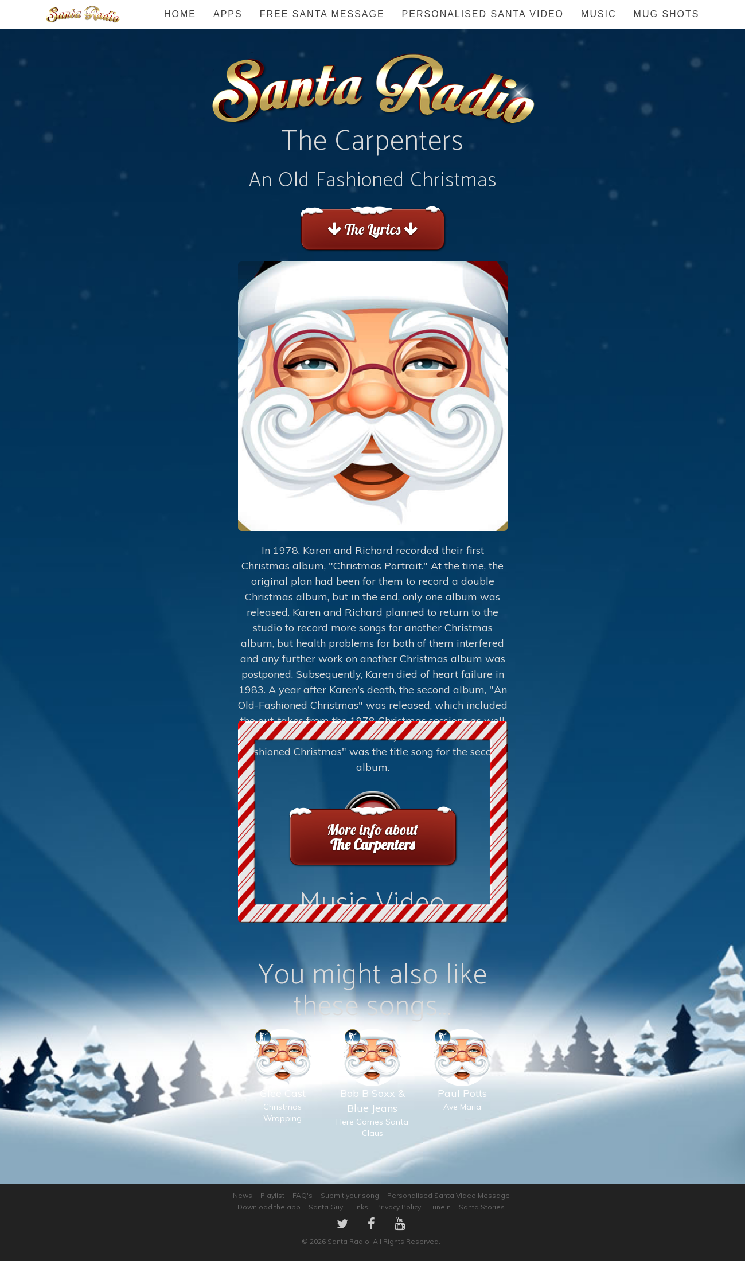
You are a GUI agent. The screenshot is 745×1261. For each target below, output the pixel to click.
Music (599, 14)
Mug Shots (667, 14)
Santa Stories (482, 1207)
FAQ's (302, 1195)
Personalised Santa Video (483, 14)
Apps (228, 14)
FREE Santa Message (322, 14)
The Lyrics (372, 229)
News (242, 1195)
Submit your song (350, 1195)
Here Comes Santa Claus (372, 1095)
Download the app (269, 1207)
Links (359, 1207)
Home (180, 14)
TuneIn (440, 1207)
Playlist (272, 1195)
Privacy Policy (398, 1207)
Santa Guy (326, 1207)
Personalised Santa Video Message (448, 1195)
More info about (372, 837)
